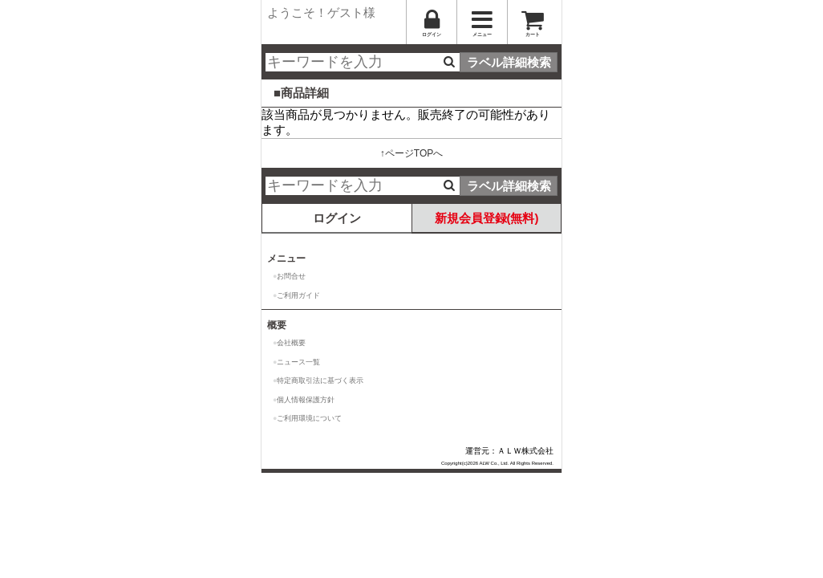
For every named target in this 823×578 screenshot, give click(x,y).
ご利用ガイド (298, 295)
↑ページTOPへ (411, 153)
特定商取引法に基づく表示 (320, 381)
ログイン (337, 218)
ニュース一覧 (298, 362)
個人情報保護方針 (305, 400)
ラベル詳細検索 (509, 62)
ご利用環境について (309, 418)
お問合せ (291, 276)
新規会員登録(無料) (487, 218)
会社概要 (291, 343)
